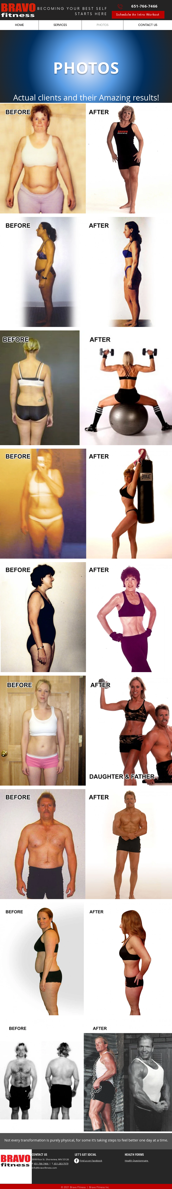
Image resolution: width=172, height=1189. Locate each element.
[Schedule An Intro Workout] (138, 15)
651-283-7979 (61, 1163)
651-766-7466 (41, 1163)
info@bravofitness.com (44, 1167)
